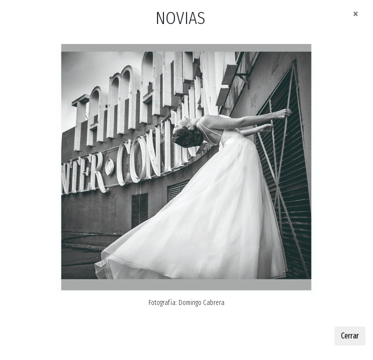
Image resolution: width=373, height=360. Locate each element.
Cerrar (350, 335)
